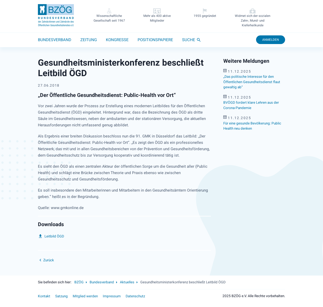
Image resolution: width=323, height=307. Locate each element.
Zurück (48, 260)
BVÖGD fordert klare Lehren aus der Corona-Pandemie (251, 105)
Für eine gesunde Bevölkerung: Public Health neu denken (252, 126)
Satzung (61, 296)
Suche (188, 40)
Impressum (112, 296)
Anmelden (270, 39)
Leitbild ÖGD (54, 236)
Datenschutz (135, 296)
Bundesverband (54, 40)
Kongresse (117, 40)
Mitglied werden (85, 296)
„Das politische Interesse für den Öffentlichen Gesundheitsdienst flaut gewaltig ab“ (251, 82)
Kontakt (44, 296)
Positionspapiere (155, 40)
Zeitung (88, 40)
